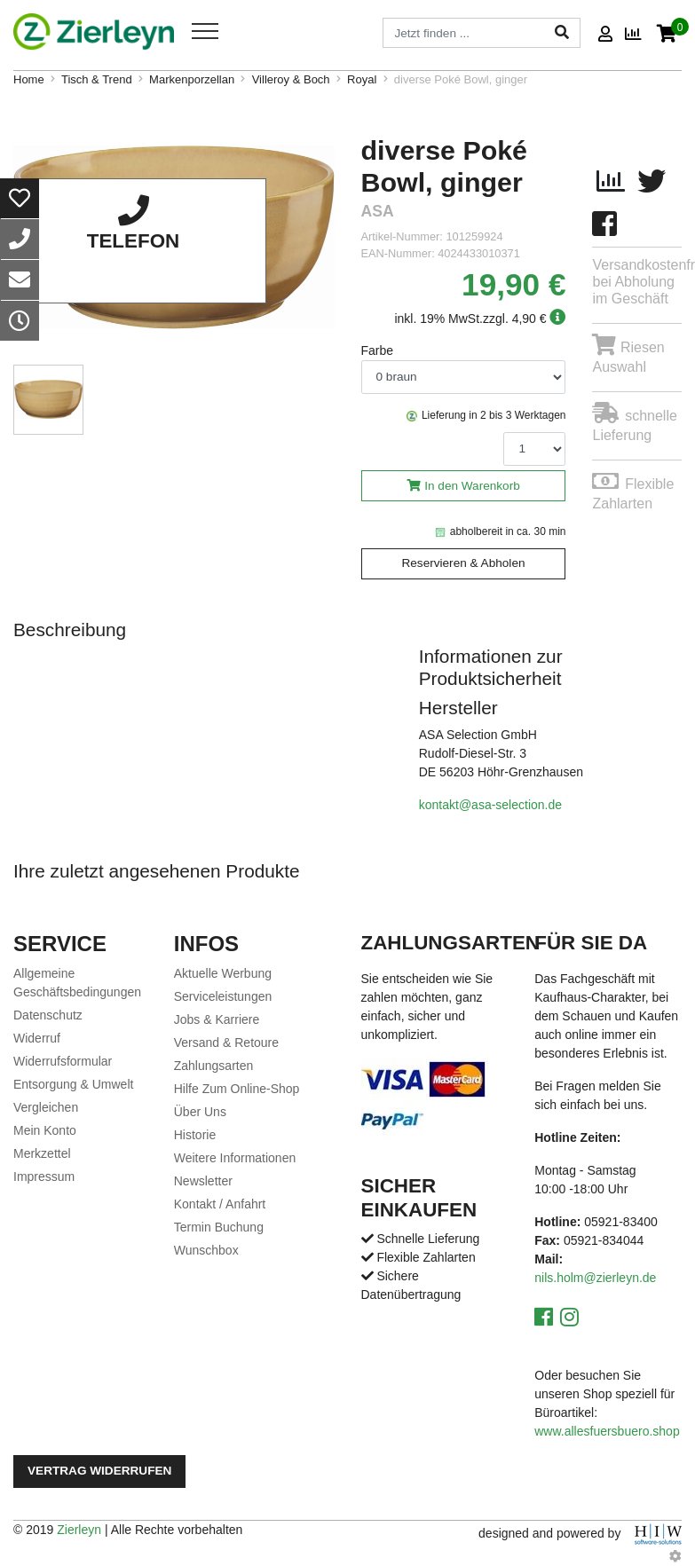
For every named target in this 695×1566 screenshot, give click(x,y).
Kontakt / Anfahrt (220, 1204)
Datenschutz (48, 1015)
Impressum (44, 1176)
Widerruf (36, 1038)
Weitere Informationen (235, 1158)
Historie (195, 1135)
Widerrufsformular (62, 1061)
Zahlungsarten (214, 1065)
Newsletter (203, 1181)
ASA (377, 211)
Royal (361, 79)
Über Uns (200, 1112)
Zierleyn (79, 1530)
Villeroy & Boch (291, 79)
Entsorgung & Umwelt (73, 1084)
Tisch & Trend (96, 79)
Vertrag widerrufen (99, 1470)
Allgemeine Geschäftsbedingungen (77, 982)
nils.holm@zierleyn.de (595, 1278)
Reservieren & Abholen (463, 563)
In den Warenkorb (472, 485)
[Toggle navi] (205, 31)
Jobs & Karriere (216, 1019)
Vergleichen (45, 1107)
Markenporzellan (191, 79)
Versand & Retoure (226, 1042)
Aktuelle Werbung (223, 973)
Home (28, 79)
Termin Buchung (219, 1227)
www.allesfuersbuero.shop (606, 1431)
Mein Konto (44, 1130)
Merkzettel (42, 1153)
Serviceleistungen (223, 996)
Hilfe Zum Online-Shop (237, 1089)
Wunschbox (206, 1250)
